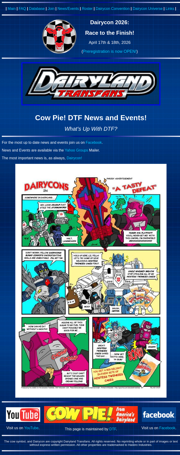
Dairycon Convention (113, 9)
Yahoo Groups (76, 150)
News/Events (68, 9)
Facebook (94, 142)
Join (51, 9)
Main (12, 9)
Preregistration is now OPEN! (109, 51)
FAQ (22, 9)
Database (37, 9)
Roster (87, 9)
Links (170, 9)
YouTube (31, 428)
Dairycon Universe (148, 9)
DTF (112, 429)
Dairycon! (74, 158)
